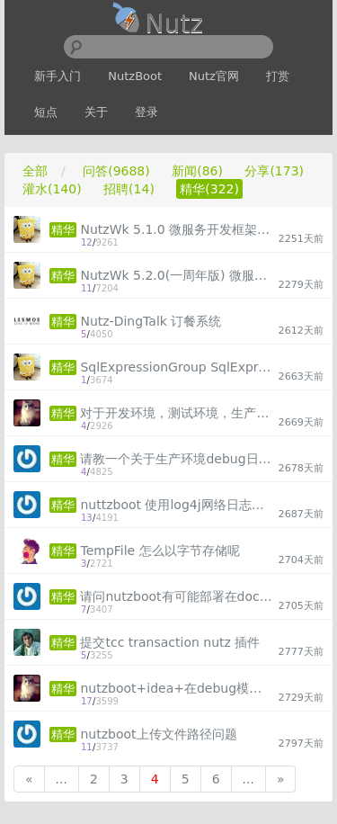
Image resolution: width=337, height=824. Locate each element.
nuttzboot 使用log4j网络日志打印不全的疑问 (176, 504)
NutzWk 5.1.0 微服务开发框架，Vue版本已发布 (176, 229)
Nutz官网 (214, 76)
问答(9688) (116, 171)
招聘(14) (129, 189)
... (61, 779)
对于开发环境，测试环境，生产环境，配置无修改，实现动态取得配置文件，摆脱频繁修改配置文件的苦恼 (176, 413)
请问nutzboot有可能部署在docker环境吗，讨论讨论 (176, 596)
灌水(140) (52, 189)
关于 (96, 112)
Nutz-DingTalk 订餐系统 (150, 321)
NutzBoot (135, 76)
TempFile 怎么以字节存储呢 (159, 550)
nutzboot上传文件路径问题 (158, 734)
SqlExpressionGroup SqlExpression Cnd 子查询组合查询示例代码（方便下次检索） (176, 367)
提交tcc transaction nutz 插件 (170, 642)
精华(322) (209, 189)
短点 (46, 112)
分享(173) (274, 171)
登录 (146, 112)
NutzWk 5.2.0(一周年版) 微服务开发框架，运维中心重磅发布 (176, 275)
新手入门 (57, 76)
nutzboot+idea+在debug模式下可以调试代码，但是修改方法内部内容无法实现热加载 (176, 688)
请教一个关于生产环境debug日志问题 (176, 459)
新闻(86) (197, 171)
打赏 (277, 76)
